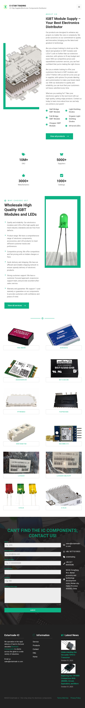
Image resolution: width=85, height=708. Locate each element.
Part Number (8, 568)
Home (35, 657)
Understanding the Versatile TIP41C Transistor (69, 655)
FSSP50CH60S (63, 412)
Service (36, 642)
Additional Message (10, 586)
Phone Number (9, 559)
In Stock (21, 508)
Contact (36, 649)
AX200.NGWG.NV (21, 380)
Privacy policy (76, 698)
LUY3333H (21, 476)
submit (32, 610)
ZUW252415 (64, 348)
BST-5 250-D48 (63, 380)
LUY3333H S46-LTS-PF (64, 476)
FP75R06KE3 (21, 412)
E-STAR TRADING (18, 6)
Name (6, 542)
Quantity (7, 577)
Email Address (9, 550)
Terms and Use (62, 698)
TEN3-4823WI (21, 348)
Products (36, 645)
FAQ (34, 653)
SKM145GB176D (21, 444)
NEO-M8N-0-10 (64, 444)
